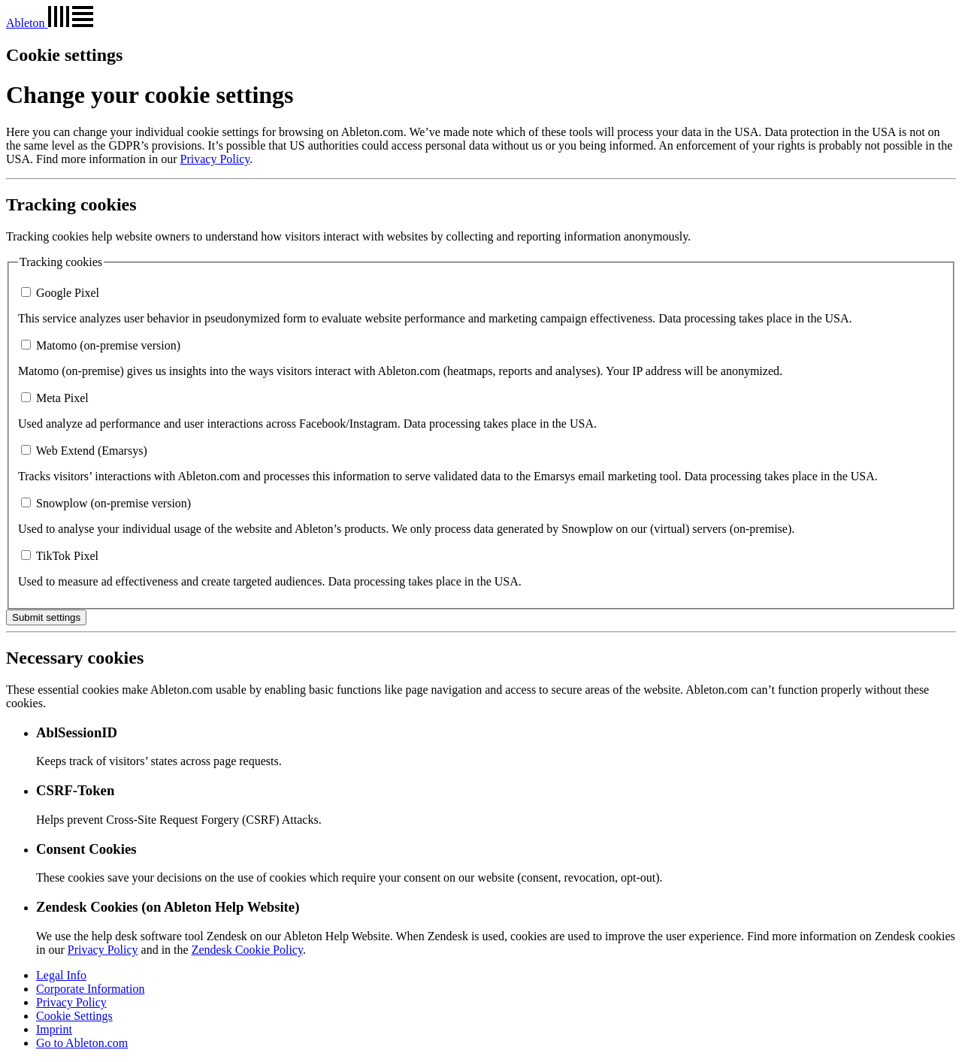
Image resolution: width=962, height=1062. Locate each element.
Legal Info (61, 975)
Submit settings (46, 617)
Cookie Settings (74, 1015)
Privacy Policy (215, 159)
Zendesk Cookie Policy (247, 949)
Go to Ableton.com (82, 1042)
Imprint (54, 1029)
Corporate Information (90, 988)
